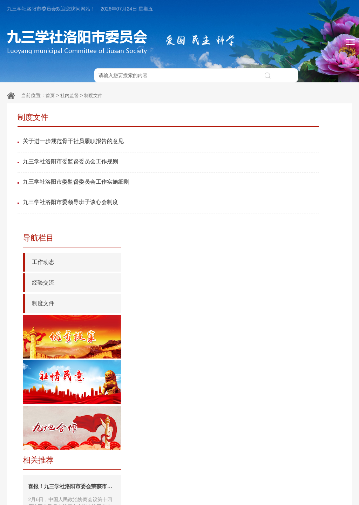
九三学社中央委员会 (124, 477)
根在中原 (161, 477)
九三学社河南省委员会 (234, 477)
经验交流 (263, 148)
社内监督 (71, 81)
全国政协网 (86, 477)
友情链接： (18, 477)
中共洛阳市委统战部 (283, 477)
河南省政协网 (190, 477)
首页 (50, 81)
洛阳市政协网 (324, 477)
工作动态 (263, 127)
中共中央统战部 (52, 477)
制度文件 (96, 81)
